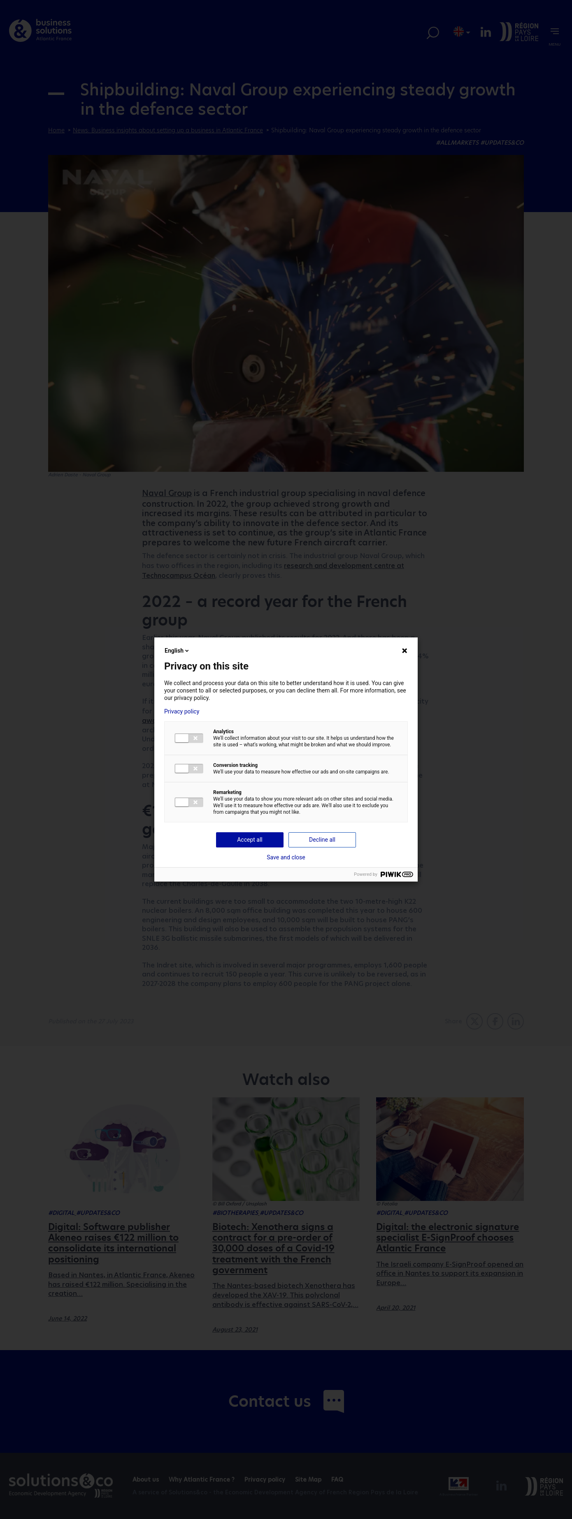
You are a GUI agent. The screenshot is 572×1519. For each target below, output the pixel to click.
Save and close (286, 857)
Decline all (322, 839)
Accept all (250, 839)
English (177, 650)
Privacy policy (181, 711)
